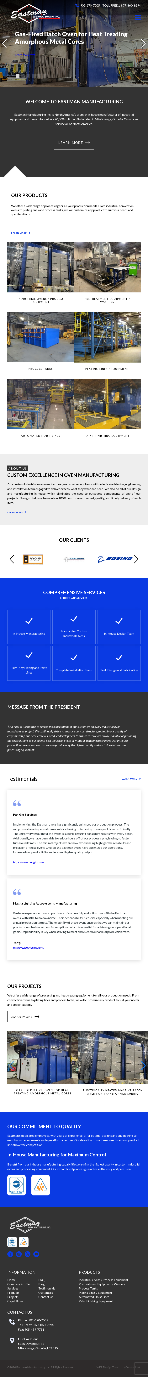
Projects (12, 1297)
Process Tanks (88, 1288)
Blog (41, 1284)
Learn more (25, 55)
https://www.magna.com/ (28, 947)
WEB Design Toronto (109, 1367)
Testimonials (46, 1288)
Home (11, 1280)
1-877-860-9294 (42, 1325)
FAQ (41, 1280)
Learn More (74, 142)
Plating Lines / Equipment (95, 1292)
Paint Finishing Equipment (96, 1301)
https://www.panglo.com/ (28, 862)
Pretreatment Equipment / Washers (102, 1284)
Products (13, 1292)
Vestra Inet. (133, 1367)
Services (12, 1288)
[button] (138, 17)
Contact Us (45, 1297)
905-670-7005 (90, 5)
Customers (45, 1292)
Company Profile (18, 1284)
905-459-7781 (34, 1329)
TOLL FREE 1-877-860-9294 (121, 5)
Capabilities (15, 1301)
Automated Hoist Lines (94, 1297)
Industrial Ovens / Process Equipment (103, 1280)
